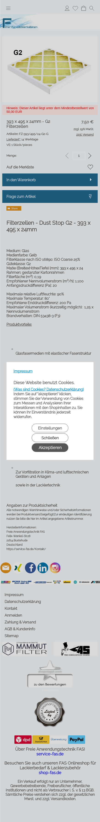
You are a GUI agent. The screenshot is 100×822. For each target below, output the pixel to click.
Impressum (23, 371)
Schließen (50, 438)
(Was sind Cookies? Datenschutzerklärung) (49, 389)
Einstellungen (50, 428)
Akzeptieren (50, 447)
